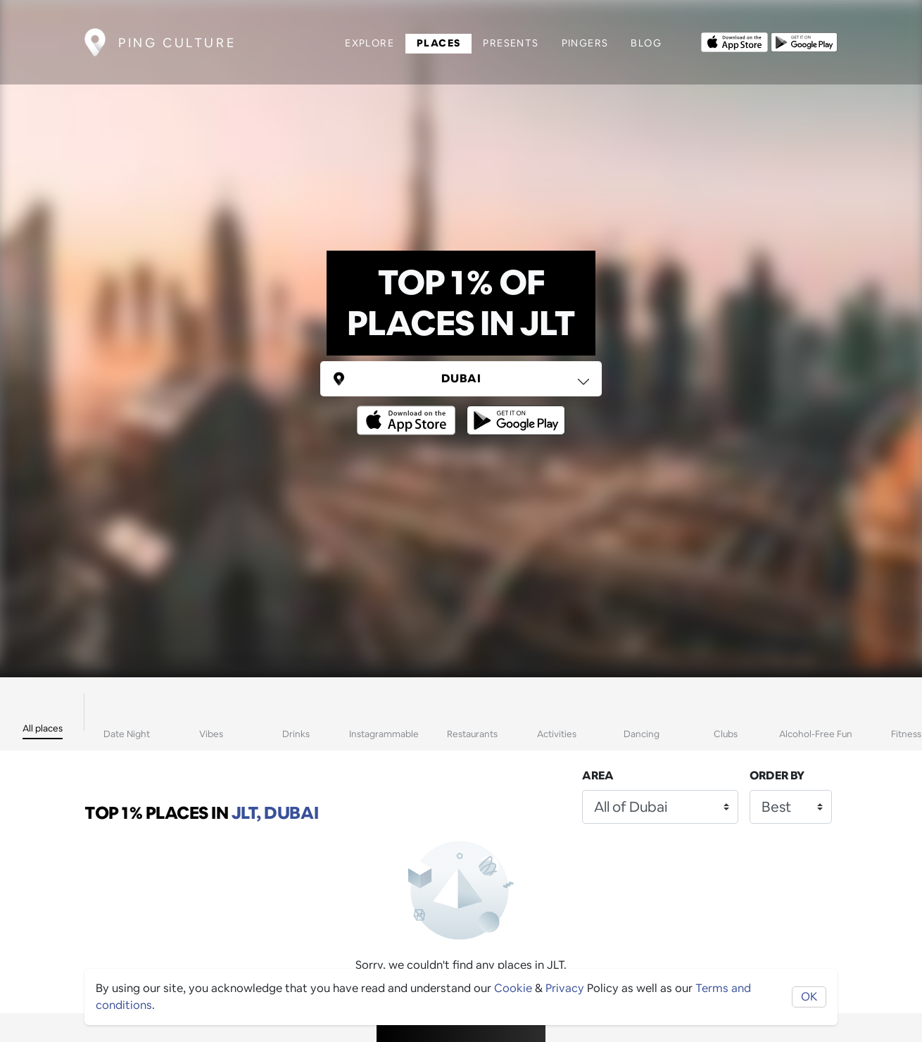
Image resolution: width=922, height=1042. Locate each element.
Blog (646, 43)
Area (598, 775)
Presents (510, 43)
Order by (777, 775)
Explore (369, 43)
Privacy (564, 988)
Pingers (585, 43)
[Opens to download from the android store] (804, 41)
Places (438, 43)
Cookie (513, 988)
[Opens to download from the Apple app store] (734, 41)
